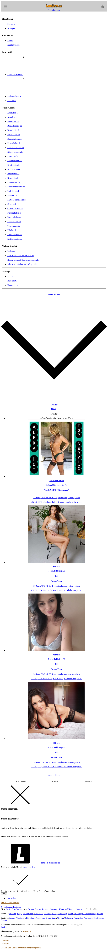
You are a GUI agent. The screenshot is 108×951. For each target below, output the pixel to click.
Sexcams (54, 781)
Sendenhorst (99, 918)
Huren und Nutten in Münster (71, 909)
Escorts (31, 909)
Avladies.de (12, 117)
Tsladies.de (12, 230)
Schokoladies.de (14, 221)
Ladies (4, 927)
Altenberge (40, 918)
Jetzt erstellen (29, 867)
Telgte (19, 913)
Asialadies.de (12, 113)
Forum (10, 40)
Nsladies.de (12, 195)
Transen (38, 909)
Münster (12, 913)
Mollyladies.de (13, 191)
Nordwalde (78, 918)
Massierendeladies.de (16, 187)
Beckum (100, 913)
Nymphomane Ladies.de (11, 907)
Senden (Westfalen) (17, 918)
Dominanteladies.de (15, 147)
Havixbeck (30, 918)
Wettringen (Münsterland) (84, 913)
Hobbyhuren (23, 260)
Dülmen (47, 913)
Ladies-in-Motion (34, 74)
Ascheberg (88, 918)
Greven (60, 918)
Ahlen (53, 913)
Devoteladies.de (14, 143)
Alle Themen (20, 781)
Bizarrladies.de (13, 130)
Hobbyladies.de (13, 169)
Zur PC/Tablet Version (10, 902)
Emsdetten (38, 913)
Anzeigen (11, 28)
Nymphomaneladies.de (16, 200)
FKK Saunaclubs (20, 255)
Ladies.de (11, 251)
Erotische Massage (50, 909)
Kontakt (10, 276)
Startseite (11, 24)
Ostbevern (68, 918)
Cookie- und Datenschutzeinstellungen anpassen (21, 948)
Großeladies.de (13, 165)
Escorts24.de (12, 156)
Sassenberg (62, 913)
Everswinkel (51, 918)
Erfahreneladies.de (15, 152)
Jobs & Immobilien (21, 264)
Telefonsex (11, 101)
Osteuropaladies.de (15, 208)
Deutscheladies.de (14, 139)
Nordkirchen (28, 913)
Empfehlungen (13, 45)
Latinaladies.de (13, 182)
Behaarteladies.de (14, 126)
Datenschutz (12, 285)
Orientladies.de (13, 204)
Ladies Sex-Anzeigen (15, 909)
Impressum (12, 281)
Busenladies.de (13, 134)
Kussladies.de (13, 178)
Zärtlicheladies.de (14, 239)
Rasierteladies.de (14, 217)
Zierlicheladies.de (14, 234)
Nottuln (4, 920)
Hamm (70, 913)
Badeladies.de (13, 121)
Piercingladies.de (14, 213)
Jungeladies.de (13, 174)
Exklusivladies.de (14, 161)
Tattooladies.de (13, 226)
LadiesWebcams (34, 96)
